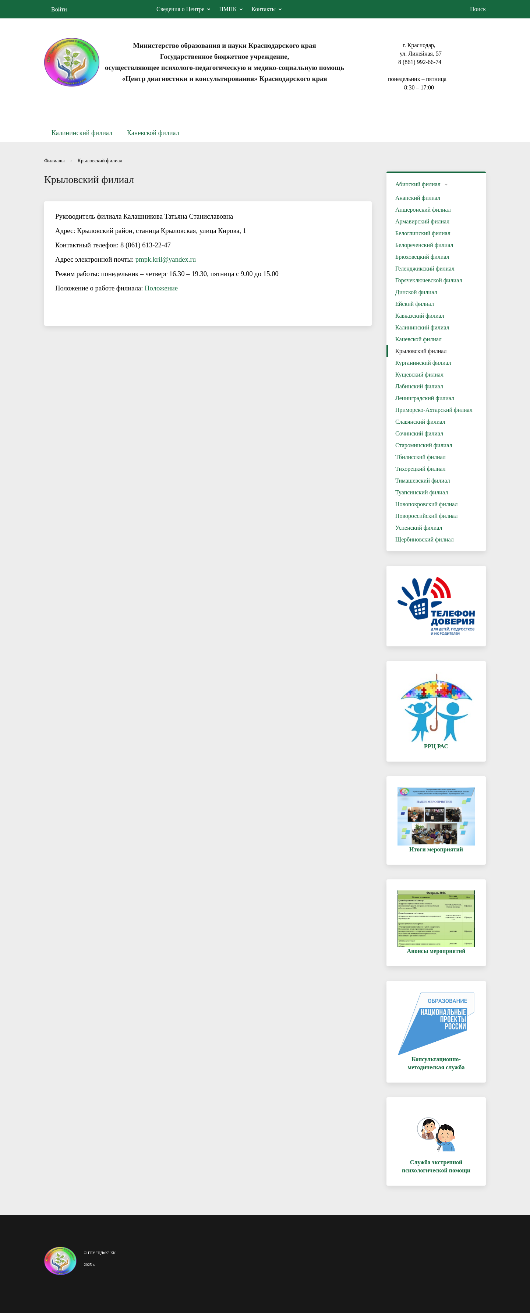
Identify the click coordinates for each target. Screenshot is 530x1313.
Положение (161, 288)
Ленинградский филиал (424, 398)
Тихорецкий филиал (420, 469)
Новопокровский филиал (426, 504)
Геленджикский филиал (425, 268)
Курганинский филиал (423, 363)
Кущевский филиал (419, 374)
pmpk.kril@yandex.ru (165, 259)
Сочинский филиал (419, 433)
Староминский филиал (423, 445)
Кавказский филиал (419, 316)
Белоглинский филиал (423, 233)
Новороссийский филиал (426, 516)
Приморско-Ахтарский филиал (434, 410)
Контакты (263, 9)
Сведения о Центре (180, 9)
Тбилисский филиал (420, 457)
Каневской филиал (153, 133)
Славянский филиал (420, 422)
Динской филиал (416, 292)
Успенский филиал (418, 528)
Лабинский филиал (419, 386)
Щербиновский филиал (424, 539)
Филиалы (54, 160)
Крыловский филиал (99, 160)
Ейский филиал (414, 304)
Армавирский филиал (422, 221)
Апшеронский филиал (423, 210)
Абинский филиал (418, 184)
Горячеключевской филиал (428, 280)
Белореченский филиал (424, 245)
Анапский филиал (417, 198)
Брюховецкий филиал (422, 257)
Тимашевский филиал (422, 480)
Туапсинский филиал (421, 492)
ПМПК (228, 9)
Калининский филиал (82, 133)
